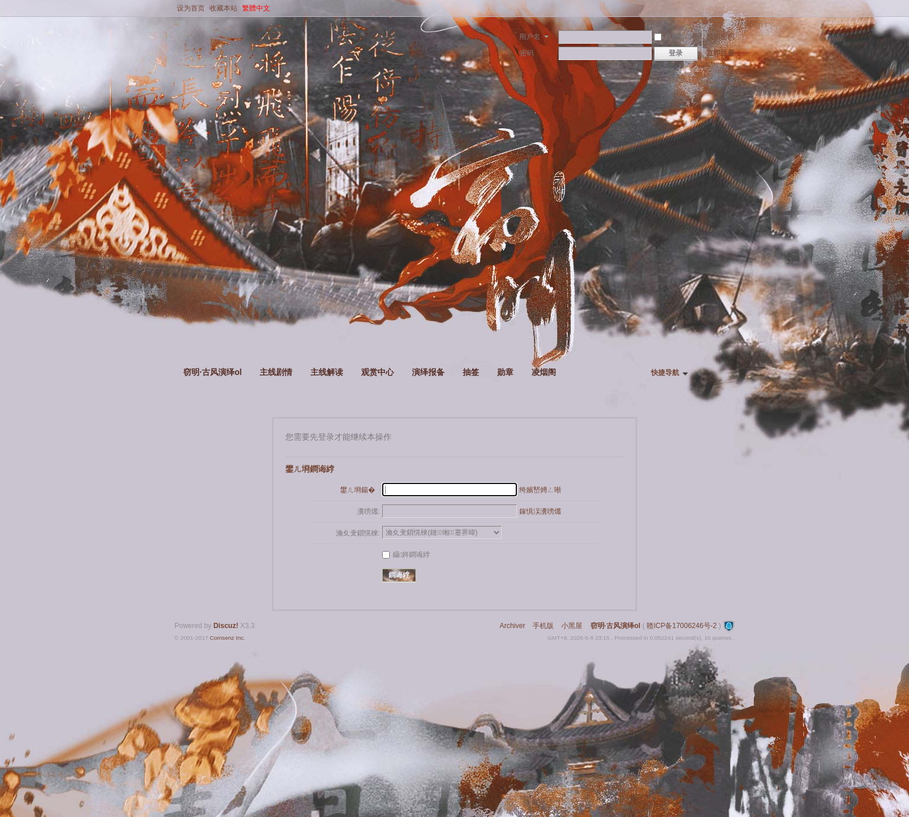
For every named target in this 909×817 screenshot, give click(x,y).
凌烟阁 (544, 372)
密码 (527, 53)
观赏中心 (377, 372)
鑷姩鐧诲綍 (406, 554)
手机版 (543, 626)
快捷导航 (665, 373)
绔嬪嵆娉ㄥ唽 (540, 490)
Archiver (512, 626)
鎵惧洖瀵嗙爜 (540, 511)
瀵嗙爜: (368, 511)
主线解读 (326, 372)
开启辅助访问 (732, 8)
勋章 (505, 372)
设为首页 (191, 8)
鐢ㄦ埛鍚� (357, 490)
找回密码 (721, 37)
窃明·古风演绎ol (212, 372)
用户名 (529, 37)
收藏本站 (223, 8)
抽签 (471, 372)
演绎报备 (428, 372)
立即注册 (721, 53)
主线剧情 (276, 372)
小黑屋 (571, 626)
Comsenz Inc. (227, 637)
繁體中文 (256, 8)
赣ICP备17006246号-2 (681, 626)
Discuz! (226, 626)
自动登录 (673, 37)
